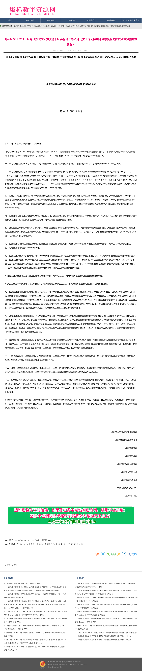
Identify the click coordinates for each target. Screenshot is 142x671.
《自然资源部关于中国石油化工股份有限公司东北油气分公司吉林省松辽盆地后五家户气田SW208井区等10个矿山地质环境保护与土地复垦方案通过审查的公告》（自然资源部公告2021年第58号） (35, 604)
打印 (7, 565)
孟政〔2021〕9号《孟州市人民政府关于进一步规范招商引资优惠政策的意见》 (107, 633)
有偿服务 (111, 20)
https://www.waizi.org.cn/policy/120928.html (33, 540)
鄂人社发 (21, 544)
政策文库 (71, 20)
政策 (71, 544)
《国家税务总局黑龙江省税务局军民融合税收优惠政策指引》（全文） (104, 640)
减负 (55, 544)
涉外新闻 (91, 20)
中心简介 (30, 20)
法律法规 (51, 20)
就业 (66, 544)
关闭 (14, 565)
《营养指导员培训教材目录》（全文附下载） (24, 584)
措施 (76, 544)
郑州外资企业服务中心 (23, 26)
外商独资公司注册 (131, 20)
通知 (81, 544)
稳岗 (61, 544)
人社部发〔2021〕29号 (47, 156)
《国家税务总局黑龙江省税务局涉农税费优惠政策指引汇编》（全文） (104, 636)
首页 (10, 20)
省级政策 (37, 26)
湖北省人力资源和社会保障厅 (39, 544)
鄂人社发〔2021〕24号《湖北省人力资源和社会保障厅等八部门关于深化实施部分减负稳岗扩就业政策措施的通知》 (87, 26)
